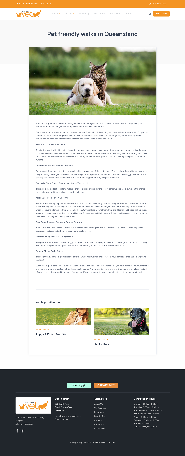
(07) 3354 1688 (159, 4)
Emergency (84, 13)
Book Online (161, 13)
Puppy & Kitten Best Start (52, 334)
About (55, 13)
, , (63, 407)
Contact (129, 13)
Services (68, 13)
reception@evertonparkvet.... (68, 416)
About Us (98, 404)
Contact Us (99, 428)
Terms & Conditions (93, 442)
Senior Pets (101, 344)
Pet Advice (115, 13)
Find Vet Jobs (109, 442)
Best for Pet (99, 13)
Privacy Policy (76, 442)
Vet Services (100, 408)
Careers (98, 420)
